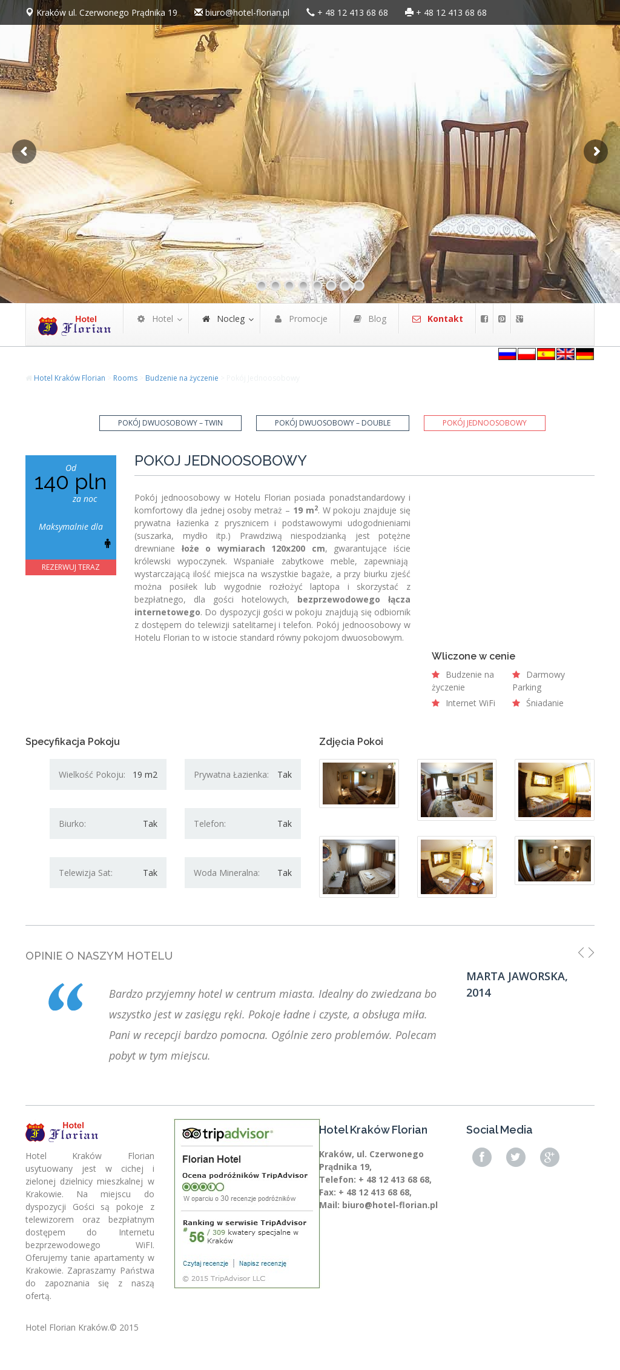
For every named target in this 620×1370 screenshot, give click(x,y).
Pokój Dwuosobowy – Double (333, 423)
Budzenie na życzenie (182, 378)
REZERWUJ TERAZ (71, 567)
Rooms (125, 378)
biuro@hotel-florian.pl (247, 12)
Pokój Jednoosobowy (485, 423)
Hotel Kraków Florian (69, 378)
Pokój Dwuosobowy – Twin (170, 423)
